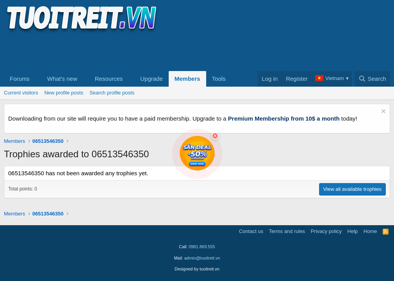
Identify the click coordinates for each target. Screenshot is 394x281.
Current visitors (21, 93)
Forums (20, 78)
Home (370, 231)
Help (353, 231)
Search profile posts (111, 93)
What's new (62, 78)
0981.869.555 (202, 246)
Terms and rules (287, 231)
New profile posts (63, 93)
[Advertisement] (146, 51)
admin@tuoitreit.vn (202, 258)
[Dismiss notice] (382, 112)
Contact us (251, 231)
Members (187, 78)
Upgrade (151, 78)
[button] (35, 79)
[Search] (372, 79)
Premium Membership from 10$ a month (284, 118)
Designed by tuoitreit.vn (197, 269)
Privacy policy (326, 231)
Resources (109, 78)
